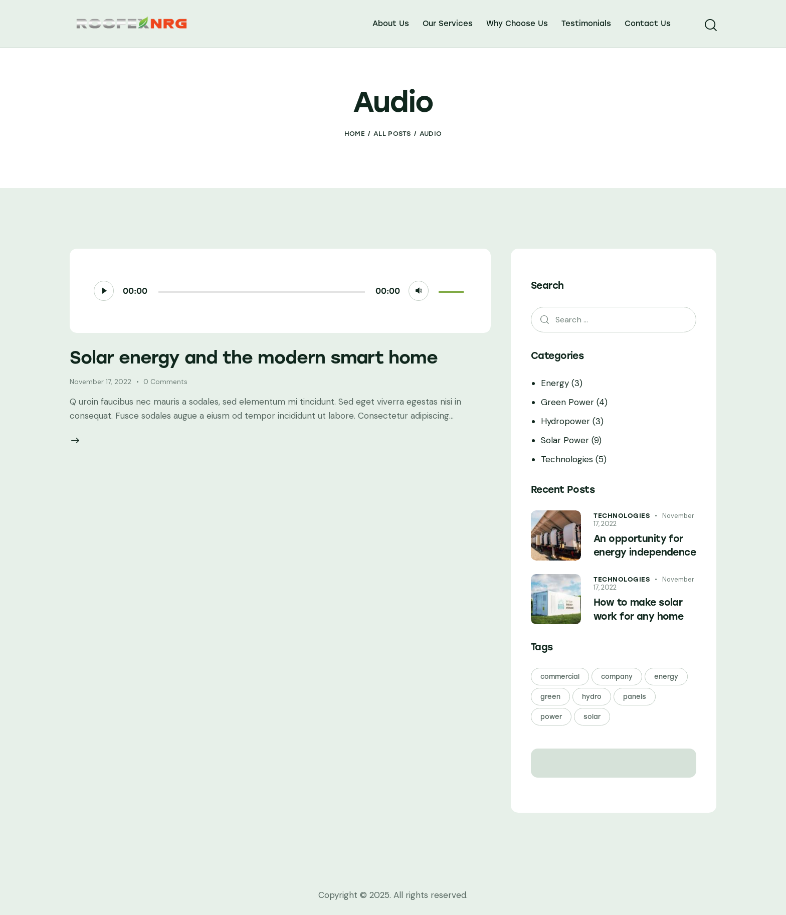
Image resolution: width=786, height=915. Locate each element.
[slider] (261, 292)
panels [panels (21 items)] (634, 696)
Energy (555, 383)
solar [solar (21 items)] (592, 716)
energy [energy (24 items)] (666, 676)
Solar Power (565, 440)
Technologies (567, 459)
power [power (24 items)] (551, 716)
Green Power (567, 402)
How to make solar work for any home (638, 609)
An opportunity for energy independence (645, 546)
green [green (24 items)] (550, 696)
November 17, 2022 (100, 381)
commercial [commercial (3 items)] (559, 676)
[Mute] (419, 291)
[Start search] (710, 26)
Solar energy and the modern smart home (254, 357)
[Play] (104, 291)
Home (354, 133)
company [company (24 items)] (617, 676)
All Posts (392, 133)
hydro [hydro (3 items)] (592, 696)
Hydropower (565, 421)
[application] (280, 291)
